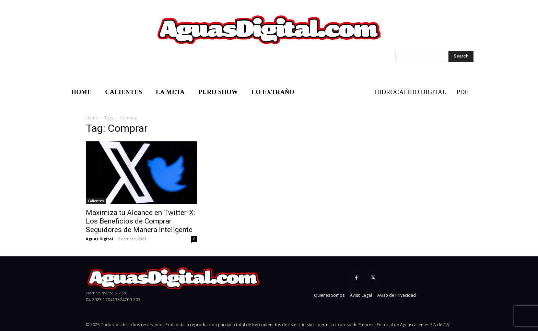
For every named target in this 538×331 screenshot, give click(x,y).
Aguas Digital (99, 238)
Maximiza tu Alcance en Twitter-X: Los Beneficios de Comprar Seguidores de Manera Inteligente (140, 221)
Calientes (96, 201)
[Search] (460, 56)
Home (92, 118)
